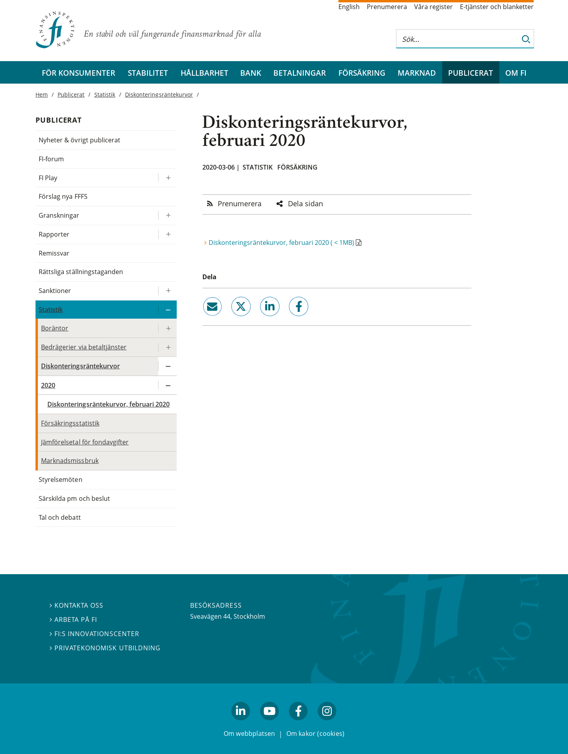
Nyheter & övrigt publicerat (79, 140)
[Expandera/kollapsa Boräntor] (167, 328)
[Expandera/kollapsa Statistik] (167, 309)
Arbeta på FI (73, 619)
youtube (269, 724)
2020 (48, 385)
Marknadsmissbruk (70, 460)
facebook (290, 319)
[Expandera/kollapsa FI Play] (167, 178)
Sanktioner (55, 290)
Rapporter (54, 234)
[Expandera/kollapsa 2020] (167, 385)
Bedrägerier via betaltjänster (84, 347)
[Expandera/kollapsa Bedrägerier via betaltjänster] (167, 347)
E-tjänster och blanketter (497, 6)
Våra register (433, 6)
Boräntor (54, 328)
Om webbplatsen (249, 734)
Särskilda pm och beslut (74, 498)
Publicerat (470, 72)
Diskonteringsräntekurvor (159, 94)
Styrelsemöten (60, 479)
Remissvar (54, 253)
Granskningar (59, 215)
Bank (250, 72)
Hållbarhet (204, 72)
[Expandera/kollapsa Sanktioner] (167, 291)
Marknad (417, 72)
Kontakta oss (76, 605)
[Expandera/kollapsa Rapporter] (167, 234)
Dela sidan (305, 203)
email (205, 319)
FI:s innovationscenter (94, 633)
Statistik (258, 167)
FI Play (48, 178)
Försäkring (361, 72)
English (349, 6)
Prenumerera (387, 6)
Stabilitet (148, 72)
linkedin (259, 319)
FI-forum (51, 159)
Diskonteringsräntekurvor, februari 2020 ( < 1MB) (281, 242)
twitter (230, 319)
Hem (42, 94)
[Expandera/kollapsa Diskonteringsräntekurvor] (167, 366)
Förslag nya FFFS (63, 196)
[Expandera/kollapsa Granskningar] (167, 215)
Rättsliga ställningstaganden (81, 271)
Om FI (516, 72)
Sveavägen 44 (210, 616)
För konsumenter (78, 72)
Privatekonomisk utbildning (105, 648)
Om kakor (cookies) (315, 734)
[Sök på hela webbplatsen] (457, 39)
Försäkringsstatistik (70, 423)
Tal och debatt (59, 517)
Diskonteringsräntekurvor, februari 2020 (108, 404)
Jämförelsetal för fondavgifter (85, 442)
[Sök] (526, 39)
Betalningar (299, 72)
